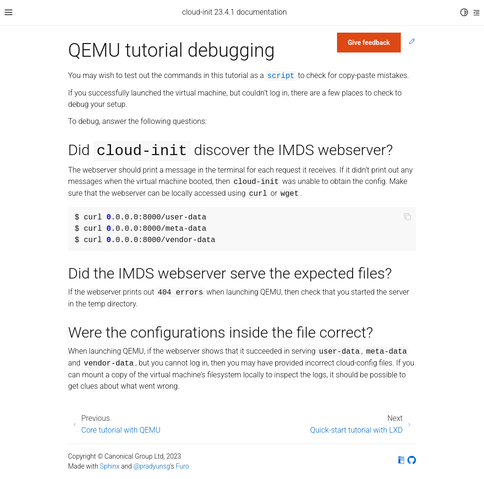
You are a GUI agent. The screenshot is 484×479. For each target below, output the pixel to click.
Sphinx (109, 466)
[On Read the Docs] (401, 462)
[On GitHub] (411, 462)
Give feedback (369, 42)
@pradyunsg (152, 466)
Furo (182, 466)
